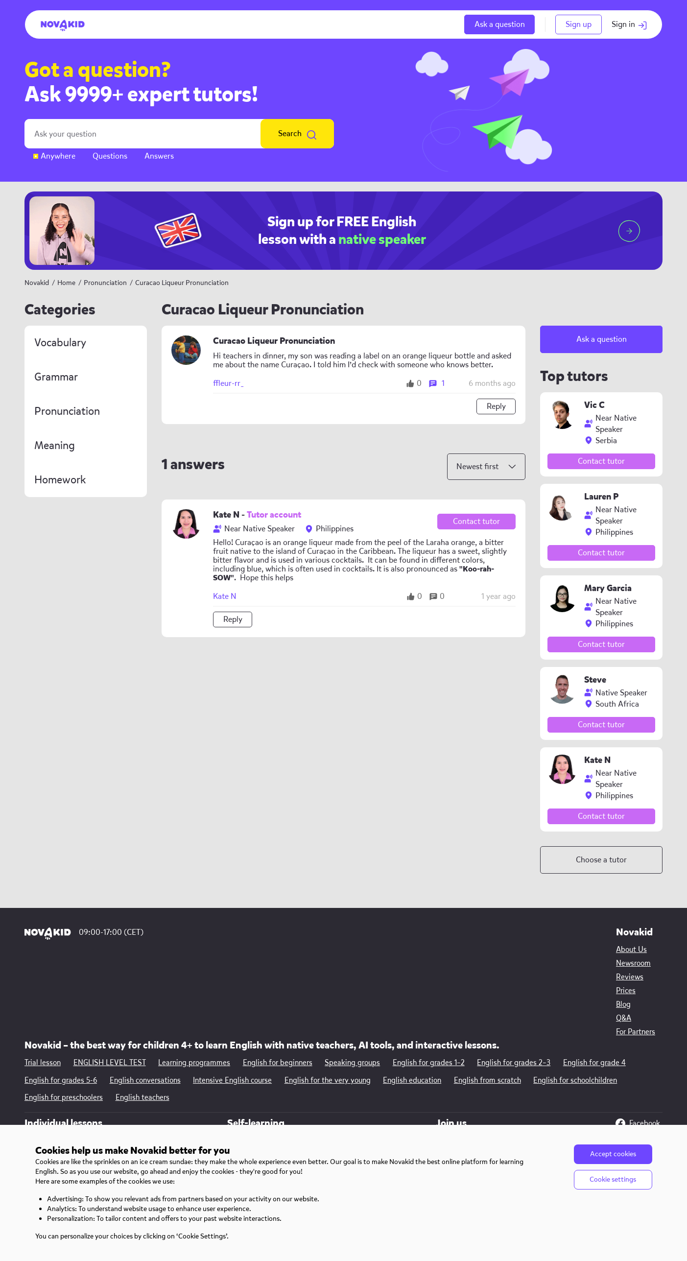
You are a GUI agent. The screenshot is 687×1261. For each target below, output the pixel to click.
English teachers (142, 1019)
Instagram (639, 1080)
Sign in (629, 24)
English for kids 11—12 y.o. (186, 1117)
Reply (496, 406)
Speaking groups (353, 984)
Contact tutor (476, 521)
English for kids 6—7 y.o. (184, 1076)
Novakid (36, 282)
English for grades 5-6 (60, 1001)
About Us (39, 1063)
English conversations (145, 1001)
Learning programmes (195, 984)
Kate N (225, 596)
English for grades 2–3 (515, 984)
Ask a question (499, 24)
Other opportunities (508, 1076)
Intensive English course (232, 1001)
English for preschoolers (63, 1019)
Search (297, 133)
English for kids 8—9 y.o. (185, 1090)
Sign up (579, 24)
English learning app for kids (355, 1076)
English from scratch (488, 1001)
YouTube (636, 1063)
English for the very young (328, 1001)
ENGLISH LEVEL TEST (109, 984)
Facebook (638, 1045)
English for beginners (278, 984)
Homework (60, 480)
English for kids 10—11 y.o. (186, 1104)
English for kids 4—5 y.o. (185, 1063)
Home (66, 282)
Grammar (56, 377)
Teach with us (498, 1063)
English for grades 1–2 (430, 984)
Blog (31, 1117)
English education (413, 1001)
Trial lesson (42, 984)
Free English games (340, 1063)
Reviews (38, 1090)
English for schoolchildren (576, 1001)
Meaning (54, 445)
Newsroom (41, 1076)
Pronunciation (106, 282)
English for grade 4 (596, 984)
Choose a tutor (601, 860)
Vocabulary (60, 342)
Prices (34, 1104)
